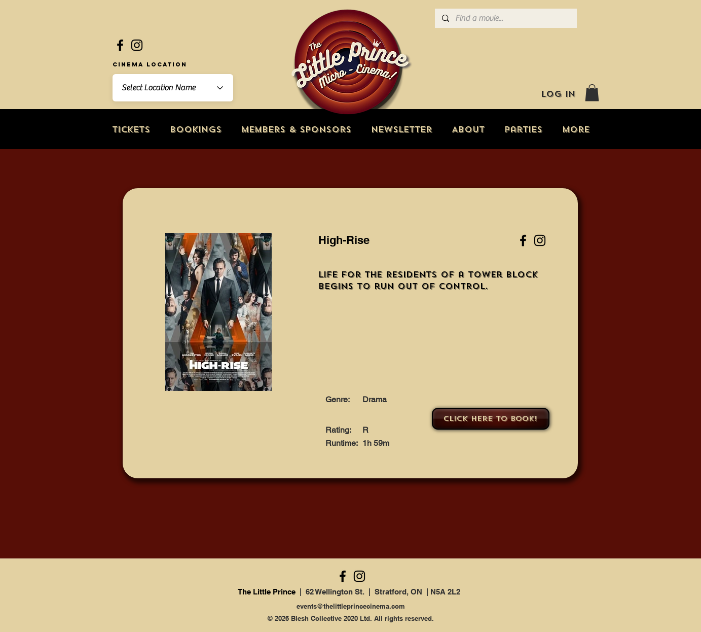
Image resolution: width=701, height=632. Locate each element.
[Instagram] (136, 45)
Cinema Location (150, 64)
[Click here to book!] (490, 419)
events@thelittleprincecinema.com (351, 606)
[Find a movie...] (505, 18)
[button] (592, 92)
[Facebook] (120, 45)
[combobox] (173, 87)
